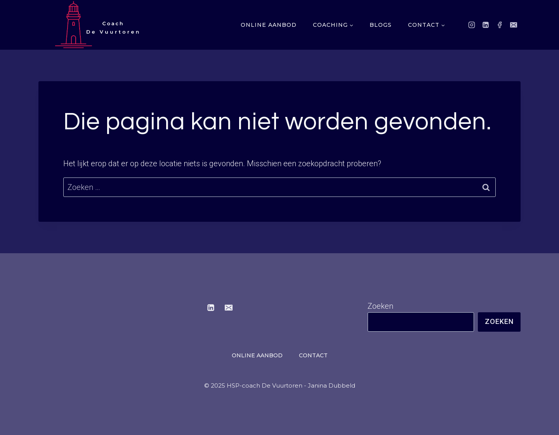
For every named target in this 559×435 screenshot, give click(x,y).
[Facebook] (500, 25)
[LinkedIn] (486, 25)
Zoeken (380, 306)
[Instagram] (472, 25)
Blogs (381, 24)
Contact (313, 355)
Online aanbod (269, 24)
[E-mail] (514, 25)
